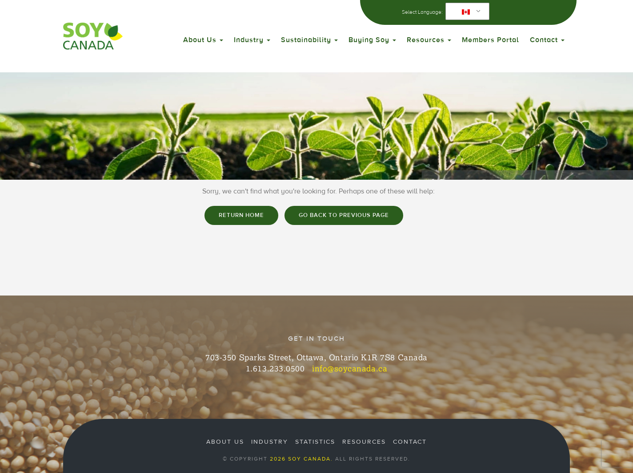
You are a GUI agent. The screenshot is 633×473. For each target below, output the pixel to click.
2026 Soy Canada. (301, 458)
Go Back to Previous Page (344, 215)
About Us (203, 39)
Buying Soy (372, 39)
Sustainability (309, 39)
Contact (547, 39)
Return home (241, 215)
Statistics (315, 442)
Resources (429, 39)
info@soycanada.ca (349, 368)
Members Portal (490, 39)
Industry (252, 39)
